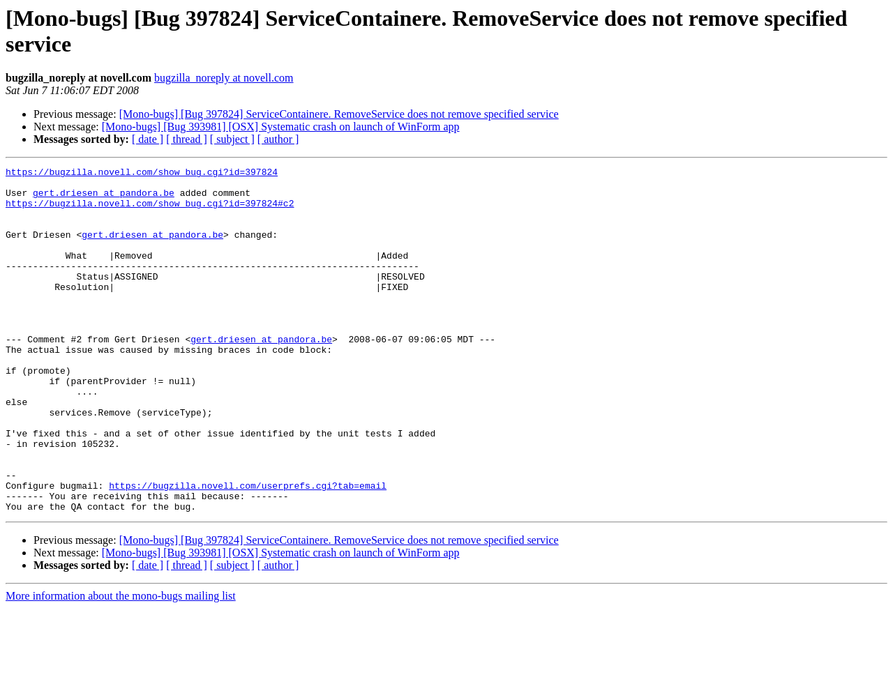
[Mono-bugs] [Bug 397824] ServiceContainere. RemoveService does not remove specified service (339, 114)
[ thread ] (186, 139)
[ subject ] (232, 139)
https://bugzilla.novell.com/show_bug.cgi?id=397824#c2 (150, 211)
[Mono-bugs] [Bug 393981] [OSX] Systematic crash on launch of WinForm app (281, 126)
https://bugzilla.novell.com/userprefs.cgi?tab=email (248, 550)
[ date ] (147, 139)
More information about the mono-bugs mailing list (121, 665)
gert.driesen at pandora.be (103, 198)
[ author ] (278, 139)
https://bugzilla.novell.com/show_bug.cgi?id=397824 (142, 173)
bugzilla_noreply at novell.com (224, 78)
